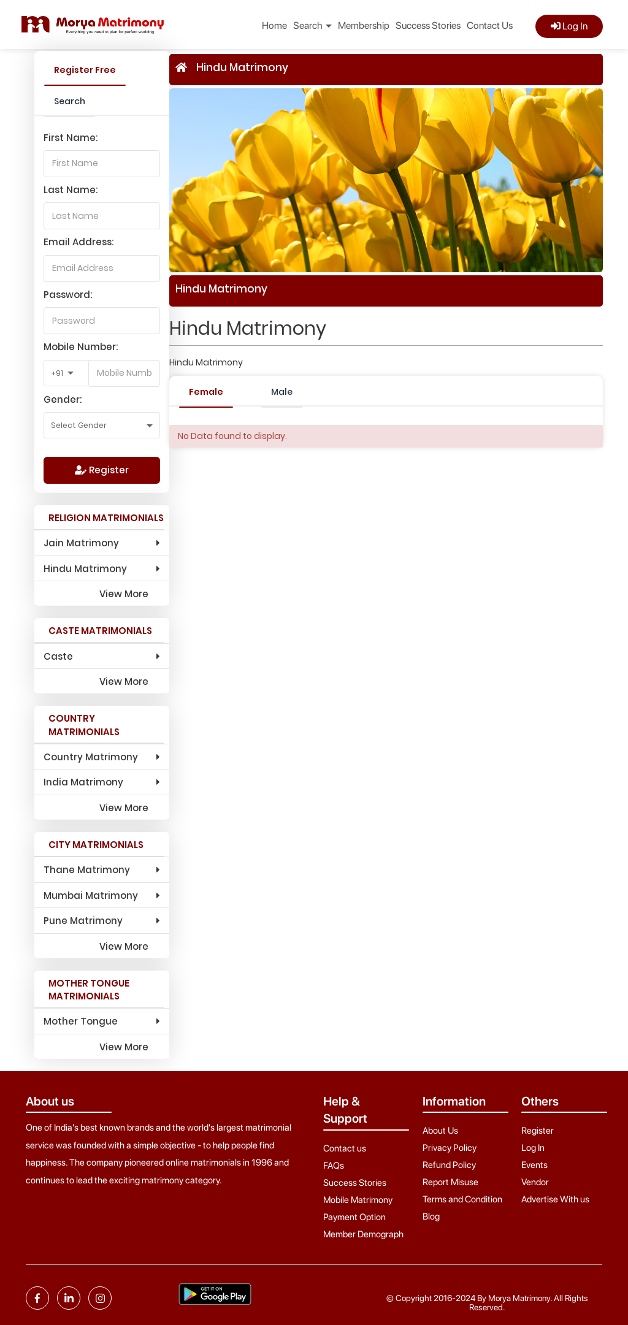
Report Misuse (450, 1182)
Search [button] (312, 25)
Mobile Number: (81, 346)
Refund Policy (449, 1164)
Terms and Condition (462, 1199)
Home (274, 25)
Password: (68, 294)
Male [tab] (282, 392)
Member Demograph (363, 1234)
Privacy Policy (450, 1147)
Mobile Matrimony (357, 1199)
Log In (569, 26)
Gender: (63, 399)
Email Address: (78, 241)
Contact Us (490, 25)
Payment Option (354, 1217)
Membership (363, 25)
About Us (440, 1130)
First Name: (71, 137)
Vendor (535, 1182)
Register (102, 470)
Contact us (344, 1148)
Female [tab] (206, 392)
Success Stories (428, 25)
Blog (431, 1216)
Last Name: (71, 189)
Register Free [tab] (85, 70)
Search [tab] (69, 101)
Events (534, 1164)
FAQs (333, 1165)
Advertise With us (555, 1199)
